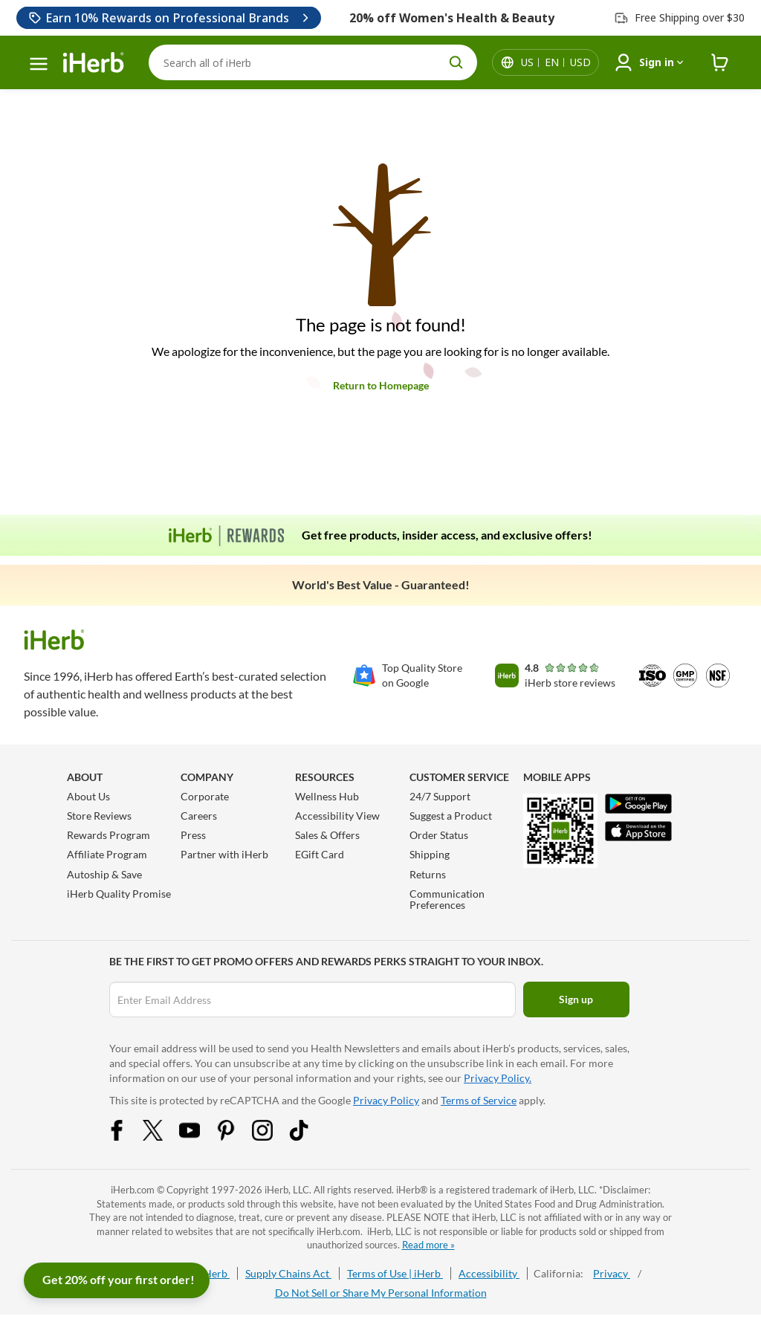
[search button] (456, 62)
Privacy (611, 1273)
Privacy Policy (386, 1100)
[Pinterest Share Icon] (235, 1136)
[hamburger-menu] (39, 64)
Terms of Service (478, 1100)
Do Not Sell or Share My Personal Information (381, 1292)
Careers (199, 815)
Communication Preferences (447, 899)
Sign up (576, 999)
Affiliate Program (107, 854)
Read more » (428, 1245)
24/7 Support (439, 796)
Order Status (438, 835)
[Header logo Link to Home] (93, 63)
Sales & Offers (327, 835)
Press (193, 835)
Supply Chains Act (288, 1273)
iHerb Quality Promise (119, 893)
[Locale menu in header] (556, 62)
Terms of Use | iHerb (395, 1273)
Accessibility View (337, 815)
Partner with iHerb (224, 854)
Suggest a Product (450, 815)
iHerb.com (133, 1190)
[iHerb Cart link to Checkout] (720, 62)
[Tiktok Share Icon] (308, 1136)
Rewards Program (108, 835)
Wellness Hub (327, 796)
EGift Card (319, 854)
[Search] (313, 62)
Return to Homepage (381, 385)
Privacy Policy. (497, 1078)
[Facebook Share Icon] (126, 1136)
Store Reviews (99, 815)
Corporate (205, 796)
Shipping (429, 854)
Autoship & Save (104, 874)
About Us (88, 796)
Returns (427, 874)
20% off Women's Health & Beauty (451, 18)
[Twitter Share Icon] (163, 1136)
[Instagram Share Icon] (272, 1136)
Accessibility (489, 1273)
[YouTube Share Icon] (199, 1136)
